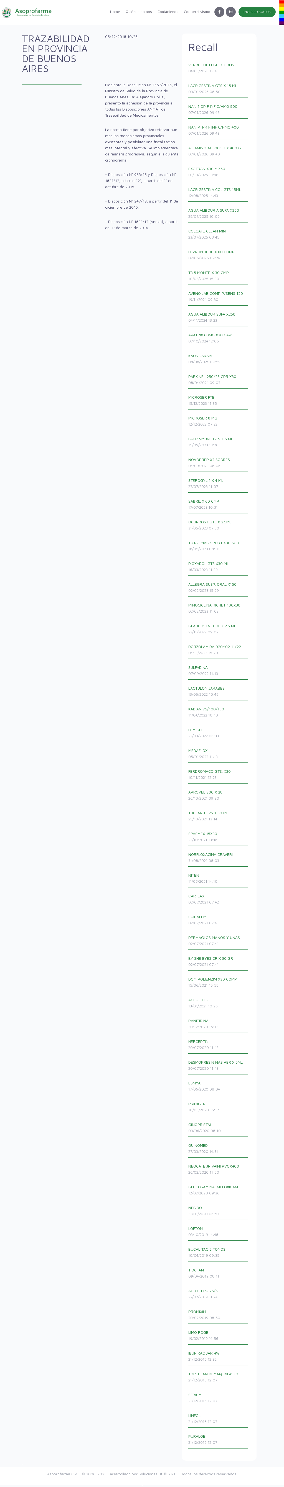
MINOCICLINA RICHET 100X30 (219, 610)
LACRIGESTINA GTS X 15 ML (219, 90)
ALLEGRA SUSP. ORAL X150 (219, 589)
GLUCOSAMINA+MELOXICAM (219, 1191)
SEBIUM (219, 1399)
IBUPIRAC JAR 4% (219, 1358)
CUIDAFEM (219, 921)
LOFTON (219, 1233)
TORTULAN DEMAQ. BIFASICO (219, 1378)
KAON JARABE (219, 360)
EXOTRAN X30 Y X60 (219, 173)
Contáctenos (168, 11)
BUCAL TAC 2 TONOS (219, 1254)
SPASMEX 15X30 (219, 838)
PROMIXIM (219, 1316)
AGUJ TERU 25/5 (219, 1295)
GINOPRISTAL (219, 1129)
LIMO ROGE (219, 1337)
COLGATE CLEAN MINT (219, 236)
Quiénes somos (139, 11)
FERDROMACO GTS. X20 (219, 776)
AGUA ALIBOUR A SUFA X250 (219, 215)
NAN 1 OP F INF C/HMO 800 (219, 111)
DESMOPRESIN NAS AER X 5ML (219, 1067)
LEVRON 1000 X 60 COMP (219, 256)
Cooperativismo (197, 11)
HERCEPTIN (219, 1046)
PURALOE (219, 1441)
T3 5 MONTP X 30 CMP (219, 277)
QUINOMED (219, 1150)
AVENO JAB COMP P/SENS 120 (219, 298)
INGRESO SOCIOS (257, 12)
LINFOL (219, 1420)
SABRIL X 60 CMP (219, 506)
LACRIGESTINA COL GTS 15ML (219, 194)
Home (115, 11)
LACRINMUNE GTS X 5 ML (219, 443)
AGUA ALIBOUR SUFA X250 (219, 319)
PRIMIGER (219, 1108)
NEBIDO (219, 1212)
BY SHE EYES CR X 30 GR (219, 963)
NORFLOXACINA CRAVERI (219, 859)
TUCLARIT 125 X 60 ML (219, 817)
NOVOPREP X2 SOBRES (219, 464)
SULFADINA (219, 672)
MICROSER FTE (219, 402)
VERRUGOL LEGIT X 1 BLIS (219, 69)
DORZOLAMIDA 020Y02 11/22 (219, 651)
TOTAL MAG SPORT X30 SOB (219, 547)
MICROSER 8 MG (219, 423)
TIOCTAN (219, 1275)
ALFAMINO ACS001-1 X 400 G (219, 152)
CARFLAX (219, 901)
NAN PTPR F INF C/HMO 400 (219, 132)
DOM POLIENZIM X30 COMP (219, 984)
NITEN (219, 880)
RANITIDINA (219, 1025)
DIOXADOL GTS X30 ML (219, 568)
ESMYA (219, 1088)
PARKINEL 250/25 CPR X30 (219, 381)
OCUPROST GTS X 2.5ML (219, 526)
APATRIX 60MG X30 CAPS (219, 339)
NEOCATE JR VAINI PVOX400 (219, 1171)
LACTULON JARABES (219, 693)
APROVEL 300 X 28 (219, 797)
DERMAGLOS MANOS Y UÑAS (219, 942)
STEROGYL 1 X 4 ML (219, 485)
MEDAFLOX (219, 755)
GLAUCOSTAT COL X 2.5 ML (219, 630)
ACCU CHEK (219, 1004)
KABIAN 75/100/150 (219, 714)
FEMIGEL (219, 734)
